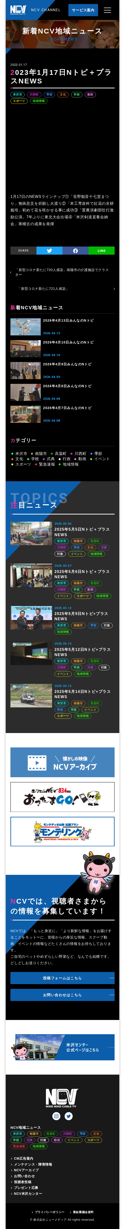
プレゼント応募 (26, 1188)
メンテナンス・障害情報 (33, 1164)
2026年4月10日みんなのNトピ (68, 342)
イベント (102, 459)
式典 (51, 459)
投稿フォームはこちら (62, 978)
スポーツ (19, 101)
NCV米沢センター (28, 1194)
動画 (90, 94)
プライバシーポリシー (50, 1212)
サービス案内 (83, 10)
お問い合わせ (24, 1176)
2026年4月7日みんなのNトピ (67, 408)
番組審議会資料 (83, 1212)
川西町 (34, 94)
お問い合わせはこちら (62, 995)
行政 (67, 459)
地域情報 (39, 101)
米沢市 (17, 94)
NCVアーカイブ (26, 1170)
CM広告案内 (23, 1158)
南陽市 (41, 454)
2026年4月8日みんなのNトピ (67, 386)
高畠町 (61, 454)
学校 (77, 94)
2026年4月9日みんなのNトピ (67, 364)
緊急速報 (47, 464)
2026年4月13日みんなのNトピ (68, 320)
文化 (63, 94)
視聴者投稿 (22, 1182)
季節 (49, 94)
